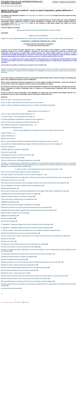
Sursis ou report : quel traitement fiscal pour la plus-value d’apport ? (22, 102)
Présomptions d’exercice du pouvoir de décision (17, 155)
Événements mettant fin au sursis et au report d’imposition (20, 233)
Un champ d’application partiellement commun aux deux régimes (22, 119)
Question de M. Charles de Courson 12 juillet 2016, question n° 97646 (38, 30)
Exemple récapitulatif (8, 218)
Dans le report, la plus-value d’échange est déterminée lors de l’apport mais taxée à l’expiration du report (35, 191)
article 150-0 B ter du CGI (55, 56)
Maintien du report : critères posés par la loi (15, 273)
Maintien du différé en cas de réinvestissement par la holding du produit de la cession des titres (32, 262)
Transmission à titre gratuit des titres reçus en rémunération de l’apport (24, 244)
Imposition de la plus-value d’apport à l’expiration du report (20, 204)
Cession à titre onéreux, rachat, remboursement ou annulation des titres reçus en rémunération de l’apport (35, 236)
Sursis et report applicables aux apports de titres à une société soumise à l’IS (38, 130)
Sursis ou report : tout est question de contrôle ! (16, 99)
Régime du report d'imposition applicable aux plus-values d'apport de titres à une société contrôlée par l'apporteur (37, 38)
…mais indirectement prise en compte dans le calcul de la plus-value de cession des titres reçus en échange (36, 177)
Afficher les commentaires (67, 2)
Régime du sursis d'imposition (38, 35)
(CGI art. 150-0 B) (14, 24)
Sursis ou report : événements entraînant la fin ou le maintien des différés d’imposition (28, 105)
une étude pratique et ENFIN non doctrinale (38, 15)
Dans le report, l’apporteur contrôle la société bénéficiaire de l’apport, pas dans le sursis (29, 141)
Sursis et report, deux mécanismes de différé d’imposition (20, 122)
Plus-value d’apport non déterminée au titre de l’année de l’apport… (23, 174)
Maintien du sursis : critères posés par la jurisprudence (19, 265)
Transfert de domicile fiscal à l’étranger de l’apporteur (19, 256)
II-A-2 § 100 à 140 (41, 65)
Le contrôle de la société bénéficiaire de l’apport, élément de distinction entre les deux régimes (31, 144)
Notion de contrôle (8, 146)
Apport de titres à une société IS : (39, 111)
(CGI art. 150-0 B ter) (21, 23)
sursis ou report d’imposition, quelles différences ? (18, 114)
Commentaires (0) (17, 302)
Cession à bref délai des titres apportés (14, 259)
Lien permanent (8, 302)
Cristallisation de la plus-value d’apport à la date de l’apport (20, 194)
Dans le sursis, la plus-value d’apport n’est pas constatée (20, 172)
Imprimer (55, 2)
